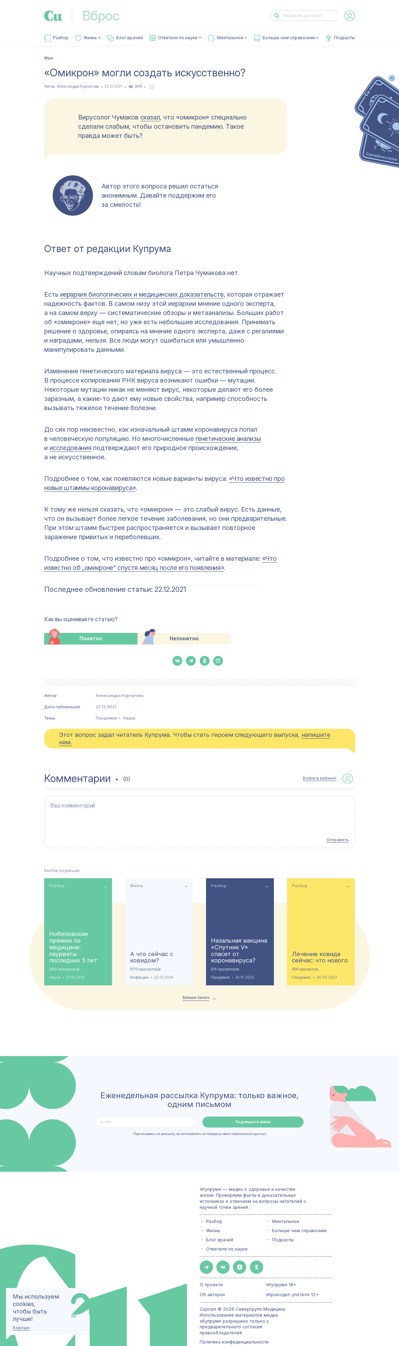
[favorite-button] (151, 87)
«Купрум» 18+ (281, 1270)
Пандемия (106, 718)
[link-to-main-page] (53, 16)
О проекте (211, 1270)
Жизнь (90, 37)
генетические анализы (228, 438)
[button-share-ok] (205, 661)
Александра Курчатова (78, 86)
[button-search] (276, 15)
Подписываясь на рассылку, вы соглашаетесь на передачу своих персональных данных (199, 1123)
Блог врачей (129, 37)
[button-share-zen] (231, 1254)
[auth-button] (350, 16)
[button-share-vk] (177, 661)
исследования (70, 447)
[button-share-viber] (218, 661)
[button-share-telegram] (191, 661)
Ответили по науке (178, 37)
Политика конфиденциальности (234, 1327)
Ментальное (230, 37)
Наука (129, 718)
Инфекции (139, 966)
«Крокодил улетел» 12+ (292, 1280)
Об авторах (212, 1280)
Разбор (61, 37)
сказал (150, 117)
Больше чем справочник (289, 37)
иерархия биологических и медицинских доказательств (142, 294)
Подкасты (344, 37)
